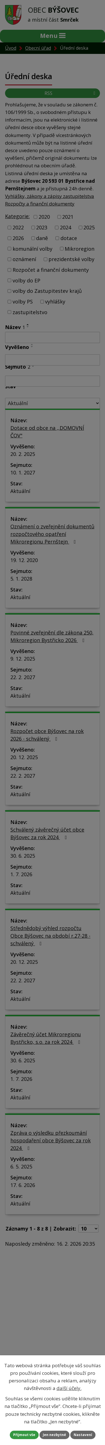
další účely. (69, 1388)
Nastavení (83, 1434)
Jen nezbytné (54, 1434)
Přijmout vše (24, 1434)
